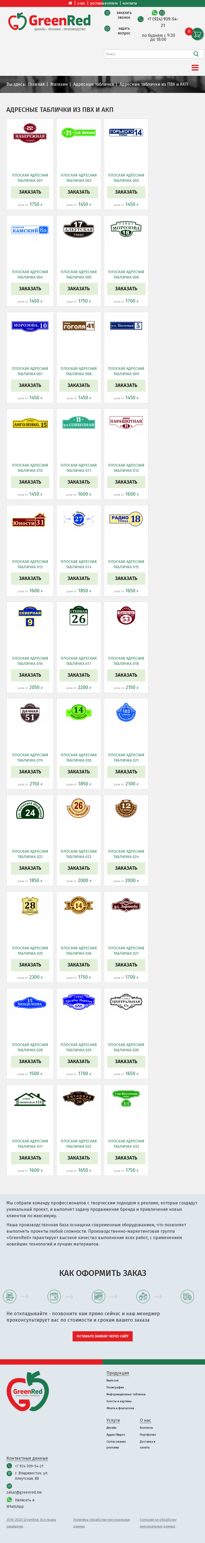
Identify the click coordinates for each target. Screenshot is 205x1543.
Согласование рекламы (116, 1444)
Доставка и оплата (104, 3)
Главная (36, 84)
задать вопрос (124, 31)
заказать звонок (124, 15)
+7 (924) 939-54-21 (163, 22)
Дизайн (111, 1428)
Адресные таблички (93, 84)
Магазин (59, 84)
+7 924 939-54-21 (29, 1466)
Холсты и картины (119, 1401)
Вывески (113, 1380)
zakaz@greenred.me (24, 1492)
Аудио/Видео (116, 1434)
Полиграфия (115, 1387)
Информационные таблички (126, 1394)
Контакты (130, 3)
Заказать (30, 192)
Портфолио (148, 1434)
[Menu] (195, 68)
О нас (81, 3)
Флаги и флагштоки (120, 1408)
